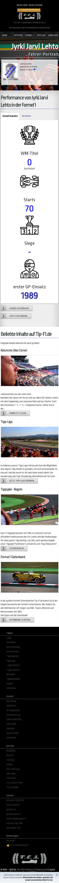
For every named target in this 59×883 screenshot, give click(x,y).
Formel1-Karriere (9, 116)
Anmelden (10, 642)
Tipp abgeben (12, 656)
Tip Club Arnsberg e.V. (26, 869)
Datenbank (11, 737)
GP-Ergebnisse (13, 710)
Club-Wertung (12, 769)
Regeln (9, 683)
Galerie (9, 764)
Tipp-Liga (10, 660)
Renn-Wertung (13, 647)
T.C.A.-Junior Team (14, 782)
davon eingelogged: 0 (16, 818)
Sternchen (11, 778)
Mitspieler (10, 674)
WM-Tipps (11, 773)
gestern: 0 (11, 809)
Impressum (42, 869)
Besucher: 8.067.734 (15, 800)
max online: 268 (13, 827)
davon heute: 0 (13, 805)
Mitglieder (11, 750)
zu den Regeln (16, 548)
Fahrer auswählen (19, 308)
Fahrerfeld (11, 724)
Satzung (10, 760)
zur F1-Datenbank (18, 316)
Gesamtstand (12, 651)
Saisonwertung (13, 715)
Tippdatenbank (13, 679)
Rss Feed (10, 840)
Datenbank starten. (19, 619)
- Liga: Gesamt (13, 669)
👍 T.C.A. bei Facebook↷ (17, 845)
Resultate (26, 116)
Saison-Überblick (13, 719)
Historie (10, 755)
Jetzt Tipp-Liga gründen (21, 480)
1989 (29, 296)
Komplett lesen (17, 413)
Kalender (10, 728)
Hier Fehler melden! (30, 10)
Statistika (11, 688)
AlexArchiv (11, 705)
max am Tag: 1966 (14, 823)
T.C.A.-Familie (12, 787)
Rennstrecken (12, 733)
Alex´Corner (11, 701)
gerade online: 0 (13, 814)
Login (8, 637)
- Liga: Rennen (12, 665)
